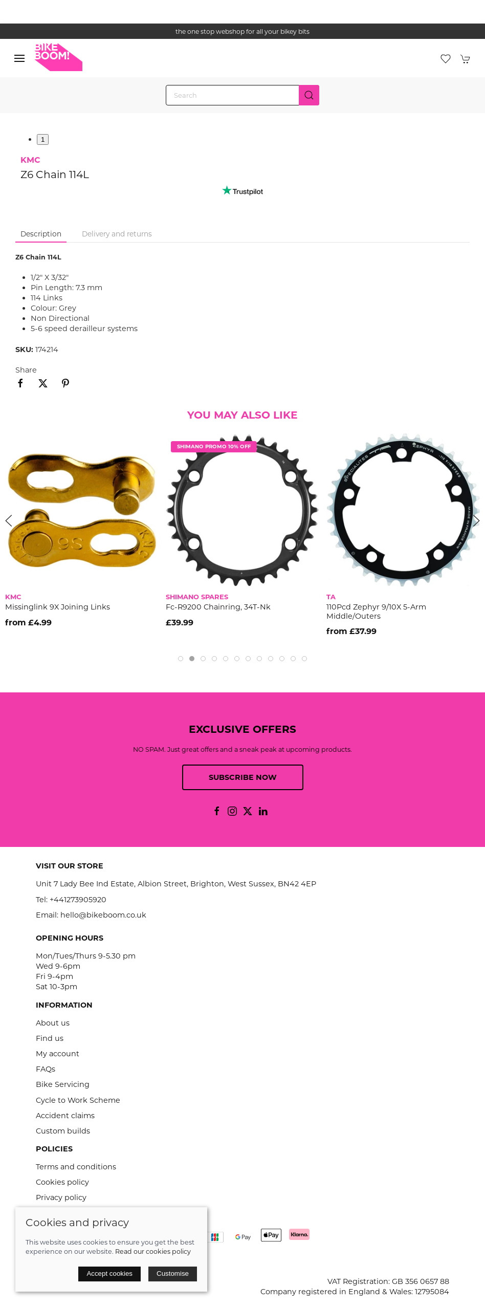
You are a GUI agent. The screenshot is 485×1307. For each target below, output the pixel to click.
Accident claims (65, 1115)
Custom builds (63, 1131)
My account (57, 1053)
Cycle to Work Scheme (78, 1100)
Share (26, 370)
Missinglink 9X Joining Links (57, 607)
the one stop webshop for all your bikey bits (242, 31)
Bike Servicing (63, 1084)
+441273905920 (78, 899)
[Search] (242, 95)
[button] (19, 58)
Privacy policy (61, 1197)
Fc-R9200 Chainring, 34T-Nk (218, 607)
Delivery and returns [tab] (117, 234)
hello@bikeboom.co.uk (103, 915)
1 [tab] (43, 139)
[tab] (180, 658)
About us (53, 1023)
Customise (173, 1273)
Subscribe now (243, 777)
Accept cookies (109, 1273)
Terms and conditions (76, 1166)
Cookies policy (62, 1182)
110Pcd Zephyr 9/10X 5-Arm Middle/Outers (376, 612)
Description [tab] (40, 234)
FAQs (45, 1069)
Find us (49, 1038)
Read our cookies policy (153, 1251)
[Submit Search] (309, 95)
